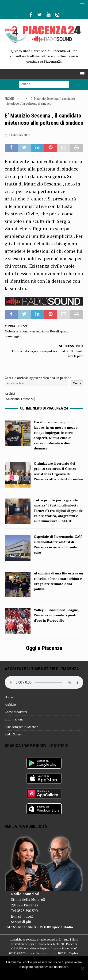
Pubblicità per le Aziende (21, 727)
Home (9, 697)
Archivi (10, 393)
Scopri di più (21, 921)
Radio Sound (13, 734)
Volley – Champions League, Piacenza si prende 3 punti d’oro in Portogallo (56, 615)
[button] (81, 4)
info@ (28, 916)
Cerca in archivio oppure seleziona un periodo (38, 377)
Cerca (77, 383)
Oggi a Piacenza (44, 648)
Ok (44, 973)
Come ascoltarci (16, 712)
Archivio (10, 704)
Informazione (14, 719)
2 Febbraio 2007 (19, 135)
